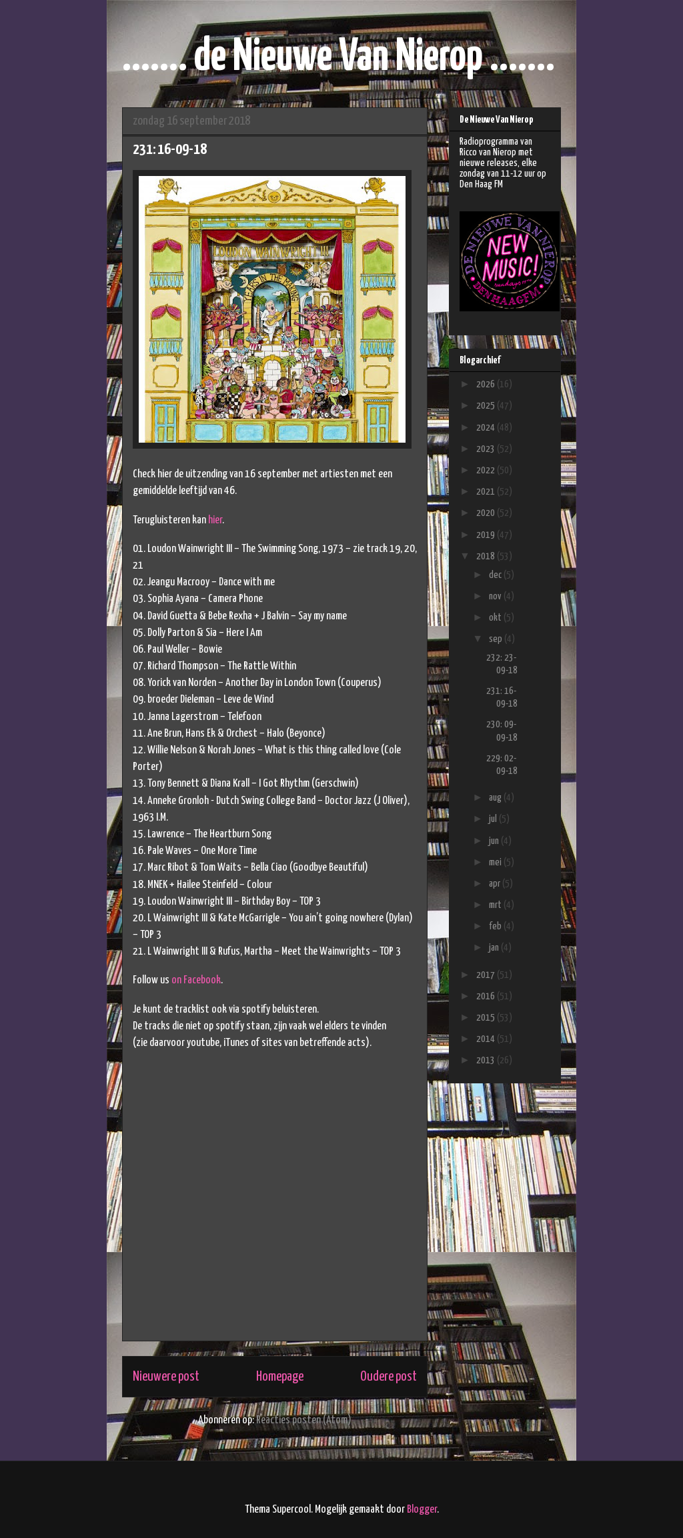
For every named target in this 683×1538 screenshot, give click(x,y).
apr (495, 884)
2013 (486, 1060)
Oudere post (388, 1376)
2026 (486, 384)
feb (496, 926)
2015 (486, 1018)
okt (496, 618)
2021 (486, 492)
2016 (486, 996)
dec (496, 575)
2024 (486, 428)
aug (496, 798)
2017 (486, 975)
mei (496, 862)
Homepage (279, 1376)
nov (496, 596)
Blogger (422, 1509)
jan (495, 948)
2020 (486, 513)
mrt (496, 905)
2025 (486, 406)
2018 (486, 556)
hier (215, 520)
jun (495, 841)
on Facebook (196, 980)
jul (494, 819)
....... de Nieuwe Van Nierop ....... (338, 57)
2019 (486, 535)
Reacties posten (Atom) (304, 1420)
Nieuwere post (166, 1376)
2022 (486, 470)
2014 (486, 1039)
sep (496, 639)
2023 (486, 449)
